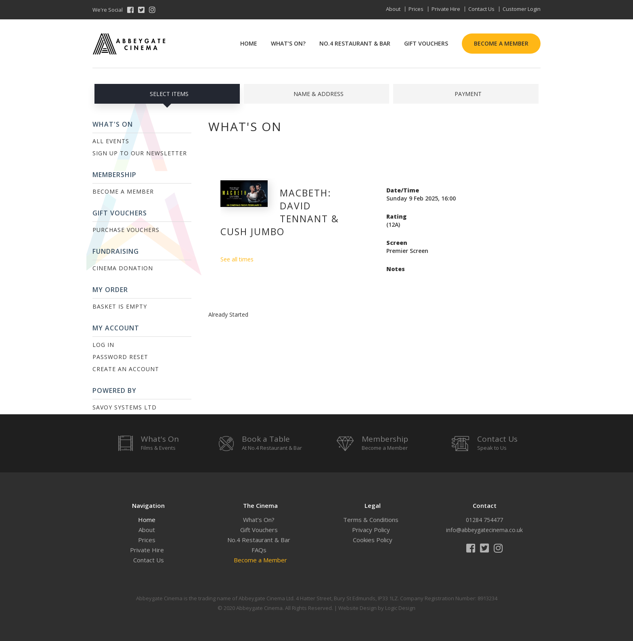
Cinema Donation (122, 268)
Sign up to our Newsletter (139, 153)
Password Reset (120, 357)
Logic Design (400, 608)
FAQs (259, 550)
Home (248, 43)
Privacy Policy (371, 530)
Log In (103, 345)
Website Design (357, 608)
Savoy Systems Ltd (124, 407)
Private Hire (446, 9)
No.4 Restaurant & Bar (354, 43)
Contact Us (481, 9)
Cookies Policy (372, 540)
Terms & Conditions (370, 520)
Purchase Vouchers (125, 230)
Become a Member (501, 43)
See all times (237, 259)
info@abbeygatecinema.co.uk (484, 530)
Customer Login (522, 9)
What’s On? (288, 43)
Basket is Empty (119, 306)
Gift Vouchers (426, 43)
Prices (416, 9)
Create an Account (125, 369)
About (393, 9)
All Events (110, 141)
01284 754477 (484, 520)
